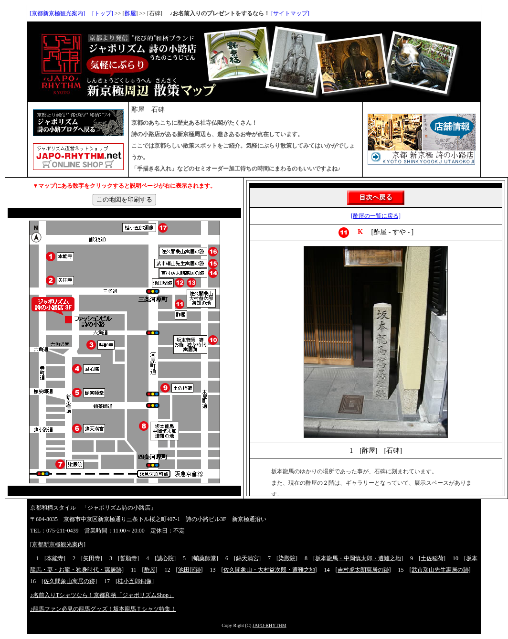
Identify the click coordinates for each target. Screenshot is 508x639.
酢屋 (130, 13)
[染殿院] (286, 558)
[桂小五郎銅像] (135, 581)
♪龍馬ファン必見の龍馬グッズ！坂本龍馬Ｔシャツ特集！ (103, 609)
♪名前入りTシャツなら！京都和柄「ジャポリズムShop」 (102, 595)
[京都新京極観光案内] (57, 13)
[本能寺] (54, 558)
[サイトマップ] (290, 13)
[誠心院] (165, 558)
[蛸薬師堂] (204, 558)
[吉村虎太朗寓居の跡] (363, 569)
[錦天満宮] (247, 558)
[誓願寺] (128, 558)
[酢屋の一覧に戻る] (376, 216)
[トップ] (102, 13)
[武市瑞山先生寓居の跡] (440, 569)
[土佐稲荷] (432, 558)
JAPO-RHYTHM (269, 625)
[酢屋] (150, 569)
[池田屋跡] (189, 569)
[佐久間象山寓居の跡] (69, 581)
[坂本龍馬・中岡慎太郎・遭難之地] (358, 558)
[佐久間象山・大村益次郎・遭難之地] (269, 569)
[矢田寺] (91, 558)
